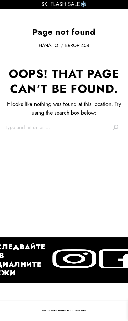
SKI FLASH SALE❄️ (64, 4)
